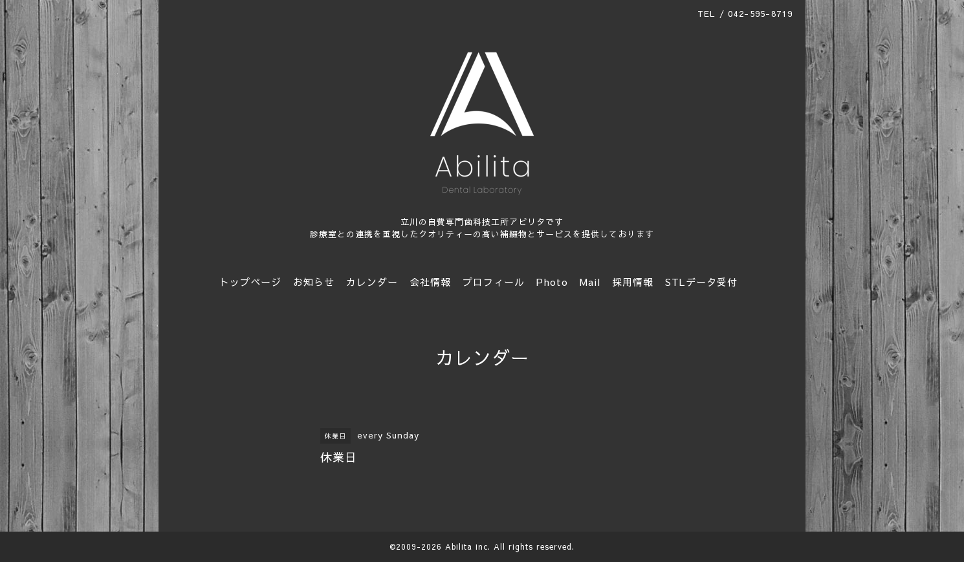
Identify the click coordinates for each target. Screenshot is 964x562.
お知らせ (313, 281)
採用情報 (632, 281)
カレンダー (372, 281)
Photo (552, 281)
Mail (590, 281)
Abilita (458, 546)
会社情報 (430, 281)
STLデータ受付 (701, 281)
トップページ (250, 281)
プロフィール (494, 281)
